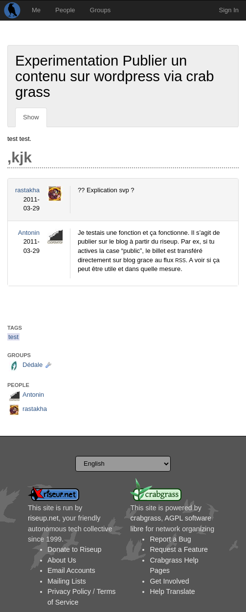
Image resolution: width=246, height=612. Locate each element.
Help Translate (172, 591)
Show (31, 117)
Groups (100, 10)
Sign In (229, 10)
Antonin (29, 232)
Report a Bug (170, 539)
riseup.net (43, 518)
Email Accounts (71, 570)
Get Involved (169, 581)
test (13, 336)
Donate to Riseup (74, 549)
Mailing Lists (66, 581)
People (65, 10)
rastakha (27, 190)
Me (36, 10)
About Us (61, 560)
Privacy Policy (69, 591)
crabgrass (145, 518)
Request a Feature (178, 549)
